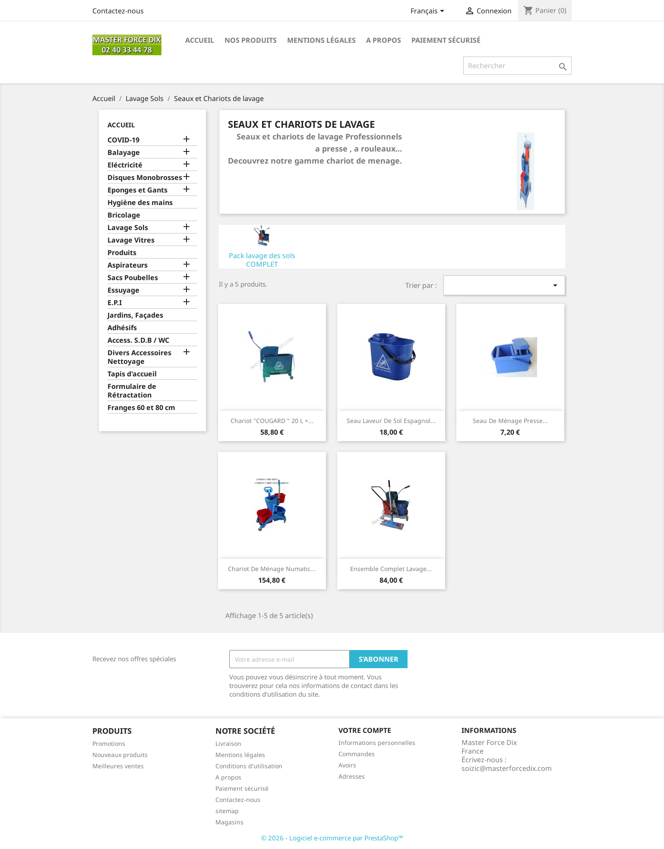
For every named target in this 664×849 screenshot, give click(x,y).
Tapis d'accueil (132, 374)
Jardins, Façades (135, 315)
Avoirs (347, 765)
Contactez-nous (118, 11)
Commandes (356, 754)
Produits (122, 252)
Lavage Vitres (131, 240)
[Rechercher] (517, 66)
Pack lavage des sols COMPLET (262, 260)
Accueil (199, 40)
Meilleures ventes (118, 766)
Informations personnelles (376, 743)
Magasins (229, 822)
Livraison (228, 743)
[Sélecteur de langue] (429, 11)
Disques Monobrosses (145, 177)
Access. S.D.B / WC (138, 340)
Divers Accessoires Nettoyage (139, 357)
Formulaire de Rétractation (132, 391)
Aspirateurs (128, 265)
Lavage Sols (128, 227)
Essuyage (123, 290)
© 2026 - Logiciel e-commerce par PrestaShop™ (332, 837)
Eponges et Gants (138, 190)
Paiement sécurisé (446, 40)
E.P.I (115, 302)
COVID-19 (123, 140)
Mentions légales (321, 40)
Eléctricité (125, 165)
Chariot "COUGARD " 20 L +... (272, 421)
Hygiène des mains (140, 202)
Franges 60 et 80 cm (141, 407)
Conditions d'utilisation (248, 766)
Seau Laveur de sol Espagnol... (391, 421)
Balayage (124, 152)
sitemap (227, 811)
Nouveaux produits (120, 755)
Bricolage (124, 215)
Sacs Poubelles (133, 277)
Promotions (108, 743)
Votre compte (364, 730)
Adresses (351, 776)
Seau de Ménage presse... (510, 421)
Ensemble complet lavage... (391, 569)
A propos (383, 40)
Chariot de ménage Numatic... (272, 569)
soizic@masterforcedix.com (507, 768)
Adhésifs (122, 327)
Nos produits (250, 40)
